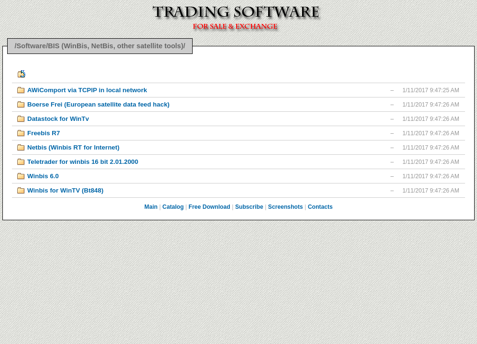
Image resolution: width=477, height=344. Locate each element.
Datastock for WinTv (58, 118)
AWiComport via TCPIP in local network (87, 90)
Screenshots (285, 207)
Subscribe (249, 207)
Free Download (209, 207)
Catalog (173, 207)
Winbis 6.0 (43, 176)
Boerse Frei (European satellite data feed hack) (98, 104)
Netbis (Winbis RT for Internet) (73, 147)
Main (151, 207)
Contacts (320, 207)
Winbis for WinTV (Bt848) (65, 190)
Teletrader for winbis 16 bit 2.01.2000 (82, 161)
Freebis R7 (43, 133)
